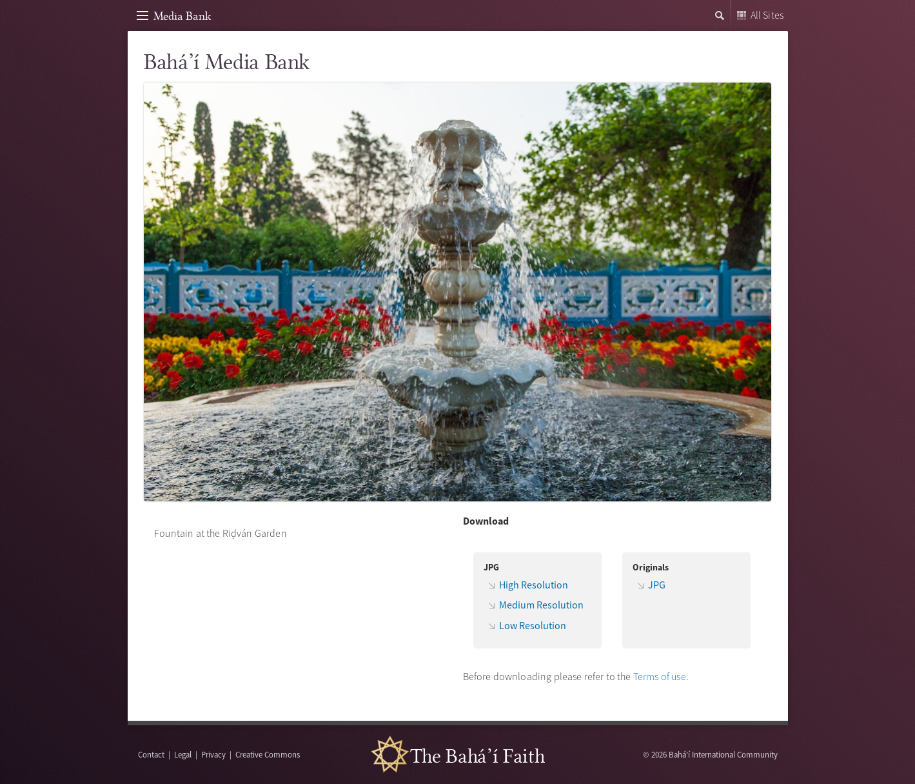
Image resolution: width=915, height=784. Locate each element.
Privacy (213, 754)
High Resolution (533, 584)
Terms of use (659, 676)
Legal (183, 754)
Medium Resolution (541, 604)
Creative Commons (267, 754)
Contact (151, 754)
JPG (656, 584)
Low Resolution (532, 625)
